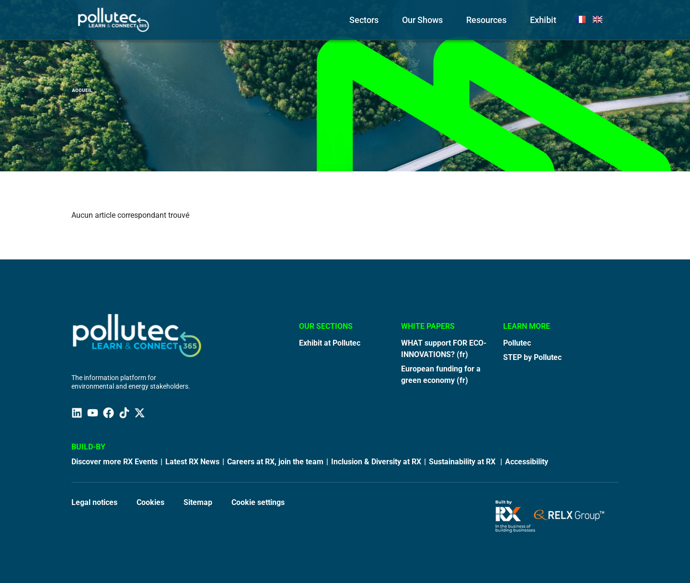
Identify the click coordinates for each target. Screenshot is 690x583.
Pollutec (517, 343)
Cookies (150, 502)
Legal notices (94, 502)
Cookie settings (258, 502)
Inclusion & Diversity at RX (376, 461)
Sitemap (198, 502)
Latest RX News (192, 461)
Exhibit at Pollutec (329, 343)
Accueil (82, 90)
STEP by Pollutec (532, 357)
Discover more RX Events (114, 461)
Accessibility (526, 461)
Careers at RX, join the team (275, 461)
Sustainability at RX (463, 461)
